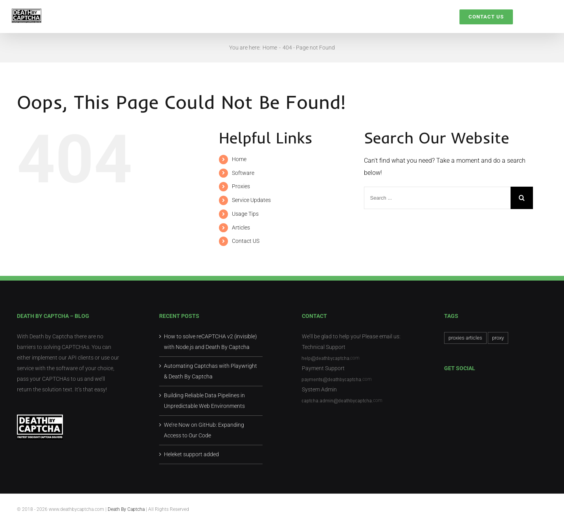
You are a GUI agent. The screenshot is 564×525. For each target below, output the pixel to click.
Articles (241, 227)
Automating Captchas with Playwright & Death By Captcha (210, 371)
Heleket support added (191, 454)
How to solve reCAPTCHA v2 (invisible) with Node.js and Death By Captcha (210, 341)
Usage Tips (245, 214)
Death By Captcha (127, 509)
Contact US (245, 241)
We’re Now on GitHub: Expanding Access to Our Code (204, 430)
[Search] (532, 16)
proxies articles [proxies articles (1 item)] (465, 338)
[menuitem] (215, 16)
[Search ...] (437, 198)
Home (239, 159)
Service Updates (251, 200)
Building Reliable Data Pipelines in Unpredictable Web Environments (204, 400)
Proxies (241, 186)
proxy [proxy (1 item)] (498, 338)
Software (243, 173)
